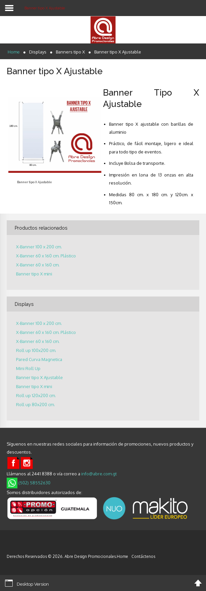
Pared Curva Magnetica (39, 359)
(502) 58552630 (28, 482)
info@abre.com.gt (99, 473)
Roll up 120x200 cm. (36, 395)
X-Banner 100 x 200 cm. (39, 246)
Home (122, 556)
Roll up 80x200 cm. (35, 404)
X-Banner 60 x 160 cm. (38, 264)
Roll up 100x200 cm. (36, 350)
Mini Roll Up (28, 368)
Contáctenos (143, 556)
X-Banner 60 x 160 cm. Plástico (46, 255)
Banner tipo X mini (34, 273)
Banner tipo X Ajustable (39, 377)
